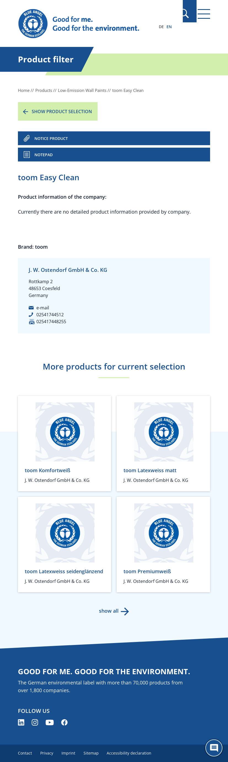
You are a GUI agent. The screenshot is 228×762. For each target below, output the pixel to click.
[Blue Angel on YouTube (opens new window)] (49, 722)
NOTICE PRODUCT (51, 138)
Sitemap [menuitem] (92, 753)
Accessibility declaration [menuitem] (131, 753)
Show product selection (62, 111)
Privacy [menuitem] (47, 753)
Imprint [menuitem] (69, 753)
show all (108, 610)
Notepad (43, 154)
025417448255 (51, 321)
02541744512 (50, 315)
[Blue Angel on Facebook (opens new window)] (64, 722)
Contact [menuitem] (25, 753)
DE (161, 26)
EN (169, 26)
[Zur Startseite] (85, 24)
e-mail (42, 308)
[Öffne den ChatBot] (213, 747)
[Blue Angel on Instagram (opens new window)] (35, 722)
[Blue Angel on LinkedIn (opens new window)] (21, 722)
